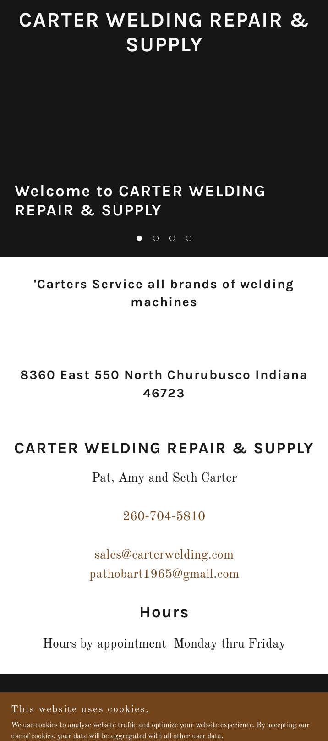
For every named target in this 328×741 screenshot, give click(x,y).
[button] (139, 238)
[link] (164, 49)
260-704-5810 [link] (164, 516)
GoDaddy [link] (181, 717)
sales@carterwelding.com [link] (164, 555)
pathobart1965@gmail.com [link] (164, 574)
